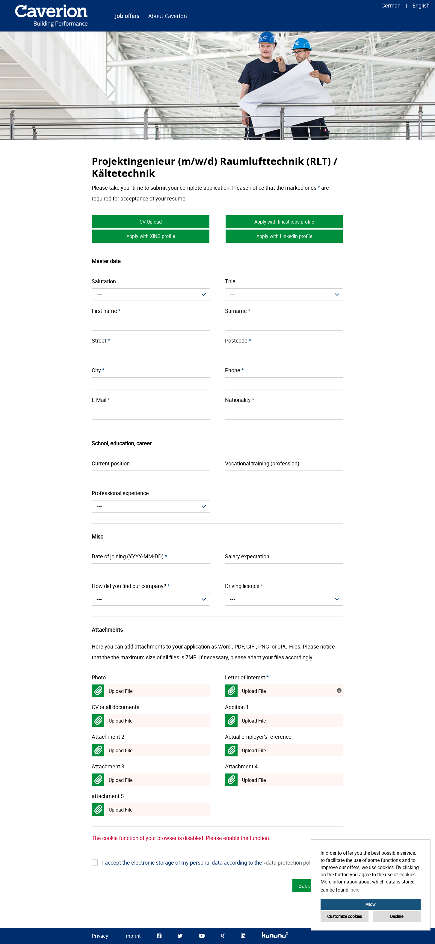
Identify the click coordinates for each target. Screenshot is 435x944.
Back (304, 885)
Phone (234, 370)
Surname (237, 310)
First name (106, 310)
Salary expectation (247, 556)
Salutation (104, 281)
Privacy (100, 935)
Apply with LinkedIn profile (284, 236)
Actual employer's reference (258, 736)
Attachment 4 (241, 766)
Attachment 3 (108, 766)
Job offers (127, 15)
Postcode (238, 340)
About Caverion (167, 15)
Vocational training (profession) (262, 463)
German (391, 5)
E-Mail (101, 399)
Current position (111, 463)
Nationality (239, 399)
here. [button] (356, 889)
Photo (99, 677)
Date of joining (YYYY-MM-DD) (129, 556)
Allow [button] (370, 904)
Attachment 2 (108, 736)
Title (230, 281)
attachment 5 (108, 796)
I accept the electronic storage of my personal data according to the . (211, 862)
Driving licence (244, 585)
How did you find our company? (131, 585)
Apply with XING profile (150, 236)
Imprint (132, 935)
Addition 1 (237, 707)
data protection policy (291, 862)
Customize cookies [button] (344, 916)
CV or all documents (115, 707)
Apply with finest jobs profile (284, 221)
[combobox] (151, 294)
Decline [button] (396, 916)
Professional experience (120, 493)
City (98, 370)
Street (101, 340)
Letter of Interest (247, 677)
